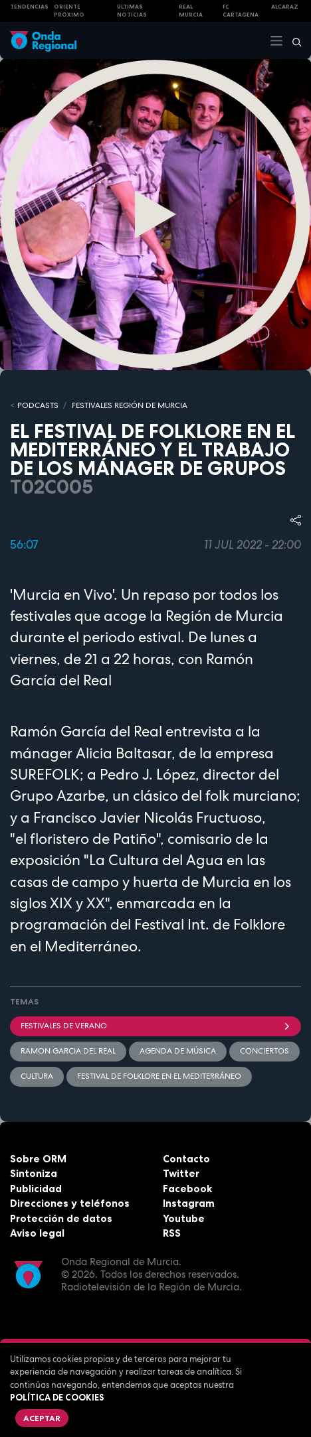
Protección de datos (61, 1218)
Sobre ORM (38, 1158)
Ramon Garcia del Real (68, 1051)
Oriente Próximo (69, 11)
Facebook (187, 1188)
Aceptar (41, 1418)
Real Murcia (191, 11)
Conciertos (264, 1051)
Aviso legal (37, 1233)
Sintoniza (33, 1173)
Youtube (184, 1218)
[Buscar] (292, 40)
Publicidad (36, 1188)
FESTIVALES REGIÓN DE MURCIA (129, 405)
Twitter (181, 1173)
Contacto (186, 1158)
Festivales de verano (155, 1025)
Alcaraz (284, 6)
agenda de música (178, 1051)
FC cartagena (241, 11)
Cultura (37, 1076)
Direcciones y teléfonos (70, 1203)
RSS (172, 1233)
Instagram (189, 1203)
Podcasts (37, 405)
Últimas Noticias (132, 11)
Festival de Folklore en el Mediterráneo (159, 1076)
